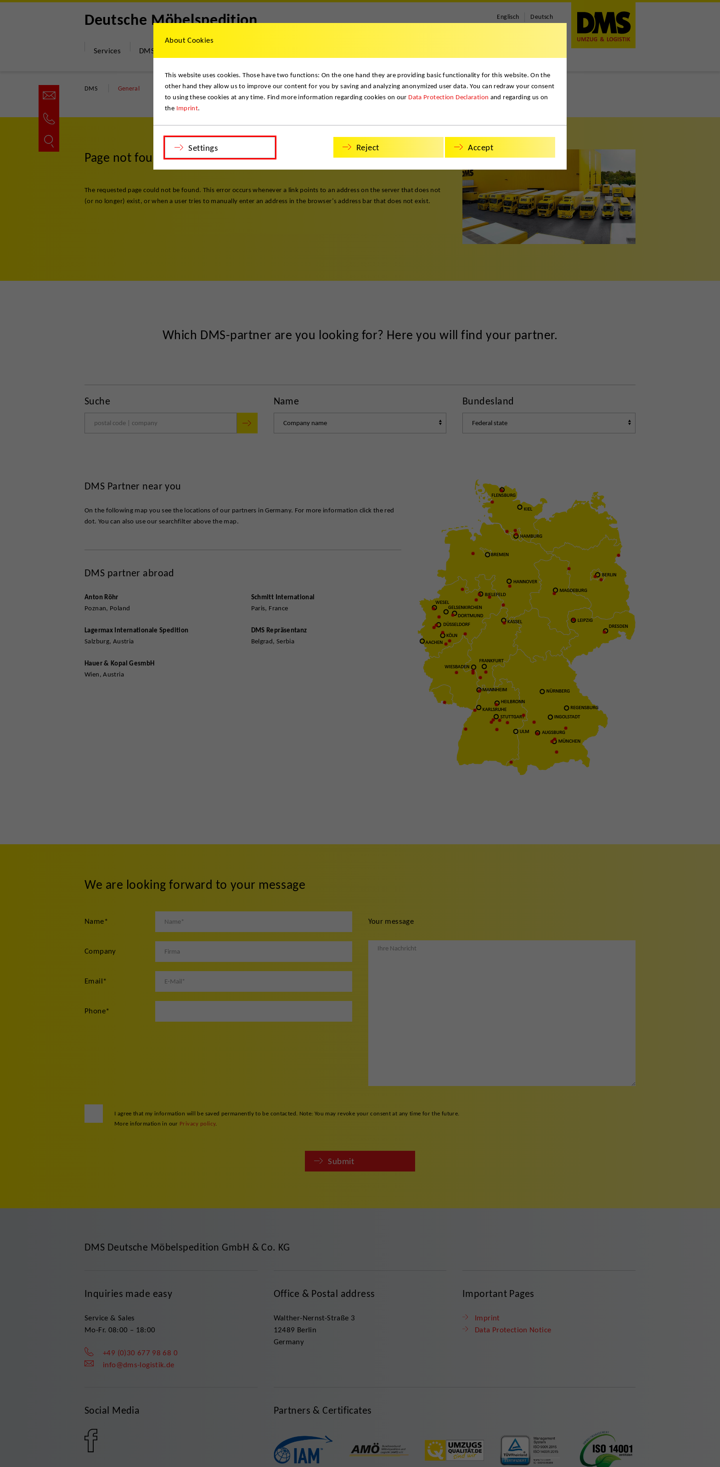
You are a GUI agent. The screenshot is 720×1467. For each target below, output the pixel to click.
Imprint (187, 108)
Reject (367, 147)
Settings (203, 147)
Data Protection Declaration (448, 97)
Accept (480, 147)
